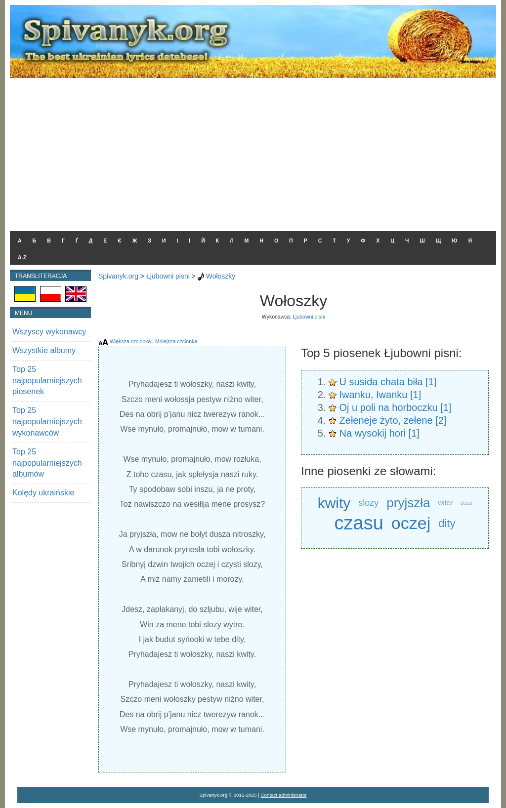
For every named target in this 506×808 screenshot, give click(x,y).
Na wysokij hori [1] (379, 433)
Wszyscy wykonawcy (49, 331)
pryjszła (408, 502)
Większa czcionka (130, 341)
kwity (334, 503)
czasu (359, 523)
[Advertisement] (253, 152)
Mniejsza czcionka (176, 341)
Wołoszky (221, 276)
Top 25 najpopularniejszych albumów (47, 463)
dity (446, 523)
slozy (368, 503)
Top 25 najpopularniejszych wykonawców (47, 421)
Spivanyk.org (118, 276)
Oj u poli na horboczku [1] (395, 407)
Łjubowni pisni (168, 276)
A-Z (22, 257)
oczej (410, 523)
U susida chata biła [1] (388, 381)
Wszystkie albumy (44, 350)
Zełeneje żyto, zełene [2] (393, 420)
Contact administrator (284, 795)
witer (445, 503)
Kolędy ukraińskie (43, 492)
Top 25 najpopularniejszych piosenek (47, 380)
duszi (466, 503)
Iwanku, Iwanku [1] (380, 394)
